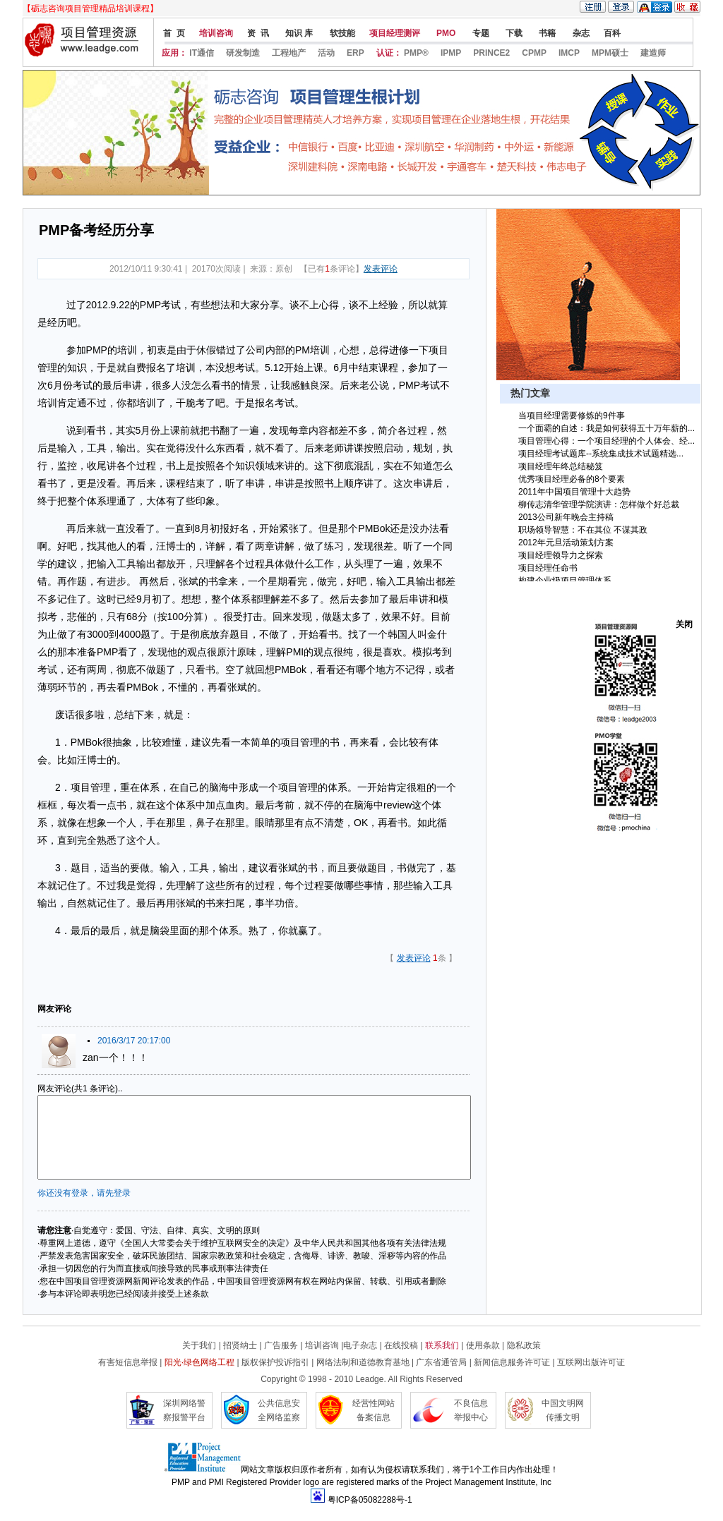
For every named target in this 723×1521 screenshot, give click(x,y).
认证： (389, 53)
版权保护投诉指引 (275, 1362)
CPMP (534, 53)
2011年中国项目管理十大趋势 (574, 492)
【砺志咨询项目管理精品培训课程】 (90, 8)
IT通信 (201, 53)
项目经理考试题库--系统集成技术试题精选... (600, 454)
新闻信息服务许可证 (512, 1362)
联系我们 (442, 1345)
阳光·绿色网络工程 (199, 1362)
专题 (479, 33)
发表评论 (381, 269)
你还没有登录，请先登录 (84, 1193)
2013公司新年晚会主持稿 (566, 517)
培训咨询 (216, 33)
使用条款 (483, 1345)
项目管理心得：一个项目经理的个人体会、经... (606, 441)
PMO (445, 33)
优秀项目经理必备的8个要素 (571, 479)
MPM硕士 (610, 53)
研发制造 (243, 53)
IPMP (451, 53)
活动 (326, 53)
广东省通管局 (441, 1362)
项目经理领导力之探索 (560, 555)
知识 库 (298, 33)
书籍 (546, 33)
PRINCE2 (491, 53)
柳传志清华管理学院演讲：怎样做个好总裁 (598, 504)
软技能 (340, 33)
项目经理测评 (394, 33)
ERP (355, 53)
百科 (612, 33)
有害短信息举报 (127, 1362)
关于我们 (199, 1345)
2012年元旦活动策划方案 (566, 542)
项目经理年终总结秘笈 (560, 466)
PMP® (416, 53)
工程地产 (289, 53)
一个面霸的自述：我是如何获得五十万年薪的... (606, 428)
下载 (512, 33)
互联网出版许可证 (591, 1362)
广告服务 (281, 1345)
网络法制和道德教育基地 (363, 1362)
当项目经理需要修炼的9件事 (571, 415)
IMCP (569, 53)
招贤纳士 (240, 1345)
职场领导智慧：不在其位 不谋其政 (582, 530)
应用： (174, 53)
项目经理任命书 (548, 568)
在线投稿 (401, 1345)
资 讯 (258, 33)
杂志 (579, 33)
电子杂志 (361, 1345)
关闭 (684, 624)
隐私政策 (524, 1345)
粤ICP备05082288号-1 (370, 1500)
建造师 (653, 53)
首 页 (173, 33)
